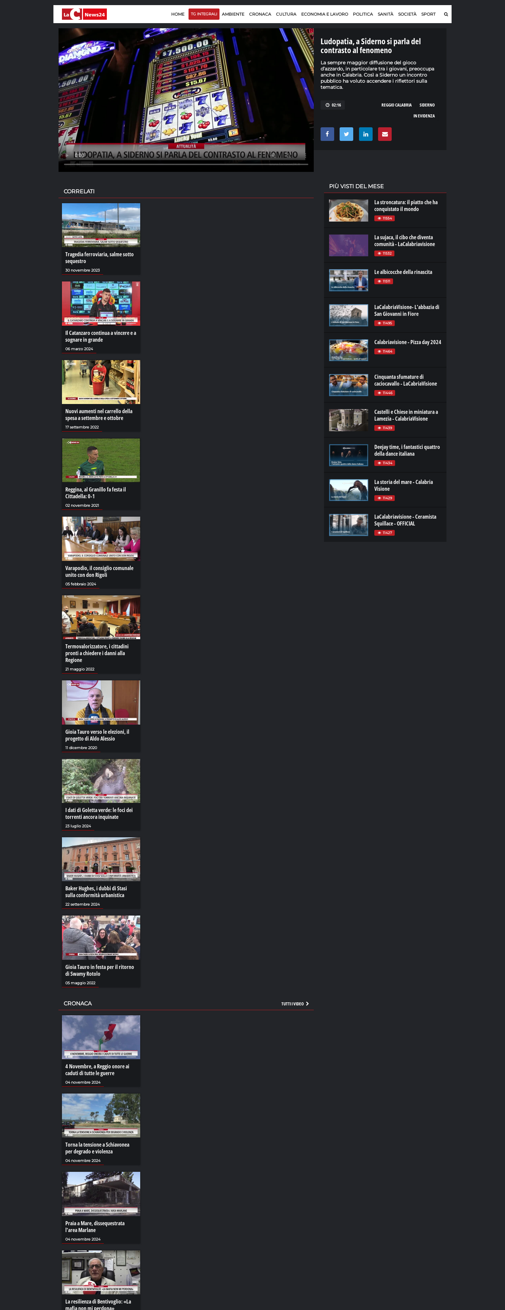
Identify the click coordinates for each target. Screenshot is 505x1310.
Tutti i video (295, 1004)
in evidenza (424, 116)
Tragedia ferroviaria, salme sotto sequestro (99, 257)
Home (177, 14)
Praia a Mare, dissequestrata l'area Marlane (95, 1226)
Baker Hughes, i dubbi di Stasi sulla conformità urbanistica (96, 892)
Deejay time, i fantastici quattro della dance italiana (407, 450)
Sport (428, 14)
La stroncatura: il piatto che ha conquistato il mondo (406, 205)
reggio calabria (396, 105)
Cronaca (260, 14)
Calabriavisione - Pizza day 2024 (407, 342)
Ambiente (233, 14)
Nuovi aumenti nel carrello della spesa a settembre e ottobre (98, 414)
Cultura (286, 14)
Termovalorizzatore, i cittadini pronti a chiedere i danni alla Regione (97, 653)
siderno (427, 105)
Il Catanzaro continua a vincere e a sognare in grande (100, 336)
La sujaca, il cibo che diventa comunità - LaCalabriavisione (404, 240)
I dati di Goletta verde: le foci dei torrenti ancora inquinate (99, 813)
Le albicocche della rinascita (403, 272)
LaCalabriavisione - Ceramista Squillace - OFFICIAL (405, 520)
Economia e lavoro (324, 14)
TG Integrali (204, 14)
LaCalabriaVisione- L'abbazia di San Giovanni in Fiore (406, 310)
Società (407, 14)
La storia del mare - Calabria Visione (403, 485)
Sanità (385, 14)
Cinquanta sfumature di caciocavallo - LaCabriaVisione (405, 380)
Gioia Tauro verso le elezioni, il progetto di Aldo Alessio (97, 735)
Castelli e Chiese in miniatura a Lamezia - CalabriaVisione (406, 415)
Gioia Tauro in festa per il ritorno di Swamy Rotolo (99, 970)
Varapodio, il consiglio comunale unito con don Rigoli (99, 571)
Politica (363, 14)
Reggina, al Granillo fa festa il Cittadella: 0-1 (95, 493)
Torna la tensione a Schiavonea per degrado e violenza (97, 1148)
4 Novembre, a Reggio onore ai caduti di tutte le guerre (97, 1070)
